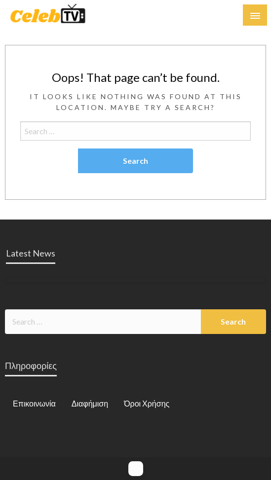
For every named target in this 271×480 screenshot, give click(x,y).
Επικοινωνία (34, 403)
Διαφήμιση (90, 403)
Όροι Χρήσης (146, 403)
